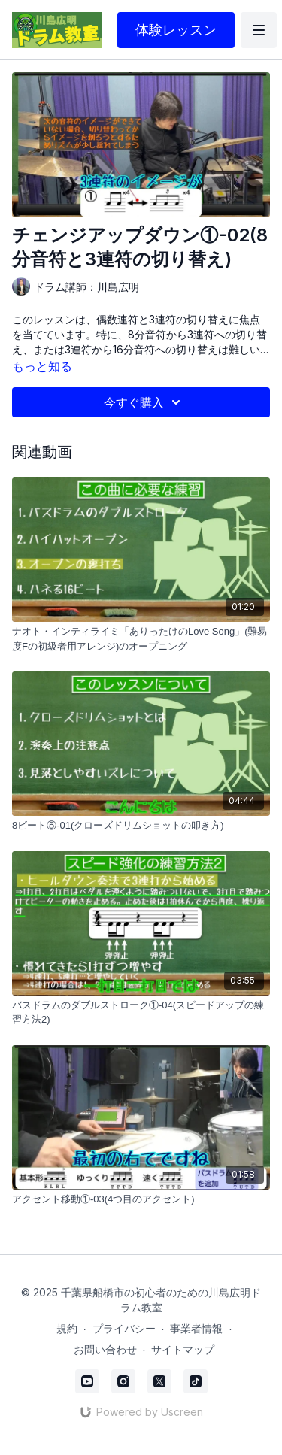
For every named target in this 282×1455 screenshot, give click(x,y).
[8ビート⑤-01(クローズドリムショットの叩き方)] (141, 825)
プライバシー (124, 1328)
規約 (66, 1328)
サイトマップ (182, 1349)
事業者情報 (196, 1328)
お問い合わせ (105, 1349)
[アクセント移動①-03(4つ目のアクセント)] (141, 1199)
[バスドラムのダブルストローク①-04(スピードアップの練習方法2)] (141, 1012)
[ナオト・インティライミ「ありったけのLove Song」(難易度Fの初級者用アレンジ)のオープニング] (141, 638)
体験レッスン (176, 30)
